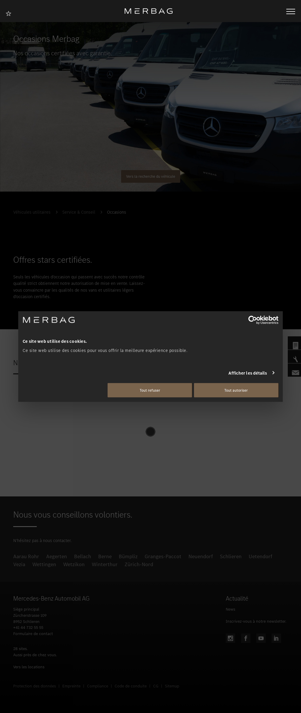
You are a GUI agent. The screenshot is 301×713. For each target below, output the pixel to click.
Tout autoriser (236, 390)
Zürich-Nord (139, 564)
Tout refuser (150, 390)
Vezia (19, 564)
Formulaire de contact (33, 633)
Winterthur (105, 564)
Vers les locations (28, 667)
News (230, 609)
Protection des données (34, 686)
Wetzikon (74, 564)
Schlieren (231, 556)
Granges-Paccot (163, 556)
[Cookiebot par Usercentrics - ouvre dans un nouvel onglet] (252, 319)
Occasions (116, 212)
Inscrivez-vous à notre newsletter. (256, 621)
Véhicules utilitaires (32, 212)
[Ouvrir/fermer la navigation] (290, 10)
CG (155, 686)
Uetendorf (260, 556)
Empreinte (71, 686)
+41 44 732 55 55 (28, 627)
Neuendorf (200, 556)
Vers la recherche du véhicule (150, 176)
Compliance (97, 686)
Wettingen (44, 564)
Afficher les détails (247, 373)
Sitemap (172, 686)
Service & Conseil (78, 212)
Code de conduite (131, 686)
